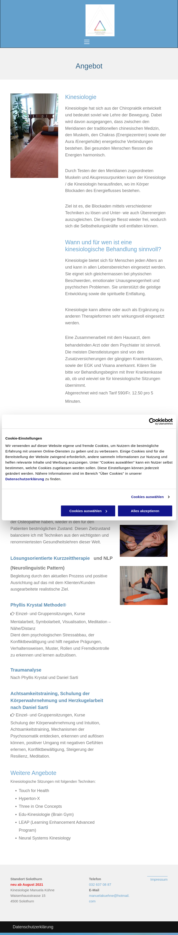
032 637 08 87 (100, 884)
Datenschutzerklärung (24, 479)
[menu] (88, 42)
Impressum (159, 879)
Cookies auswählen (147, 497)
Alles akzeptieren (145, 511)
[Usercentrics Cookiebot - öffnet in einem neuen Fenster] (152, 421)
